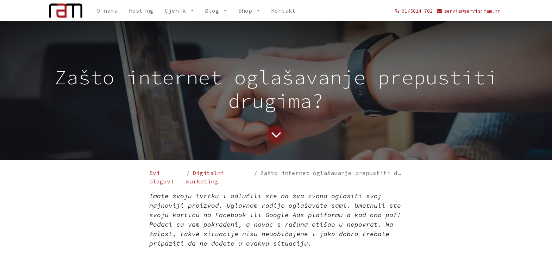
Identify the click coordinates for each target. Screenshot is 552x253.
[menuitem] (107, 11)
